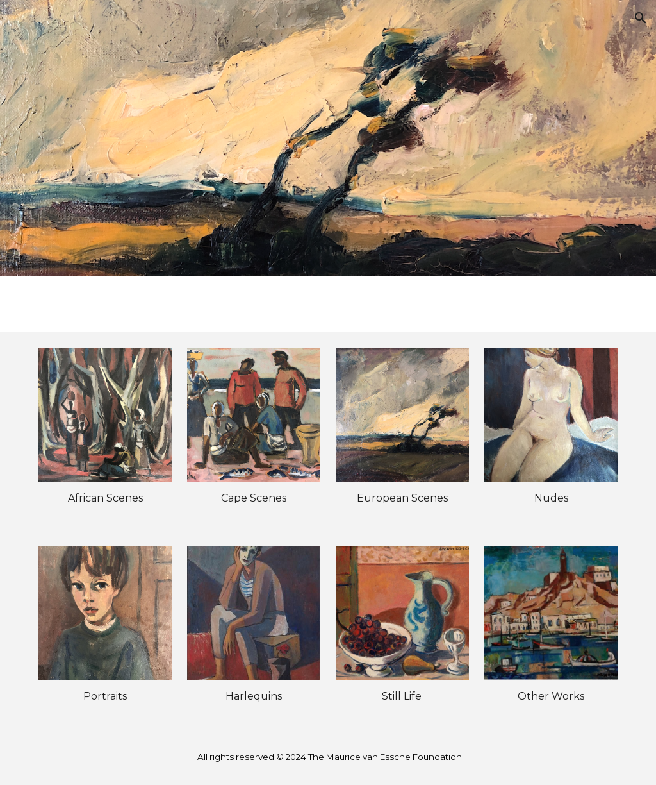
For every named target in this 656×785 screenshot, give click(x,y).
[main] (105, 498)
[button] (640, 18)
